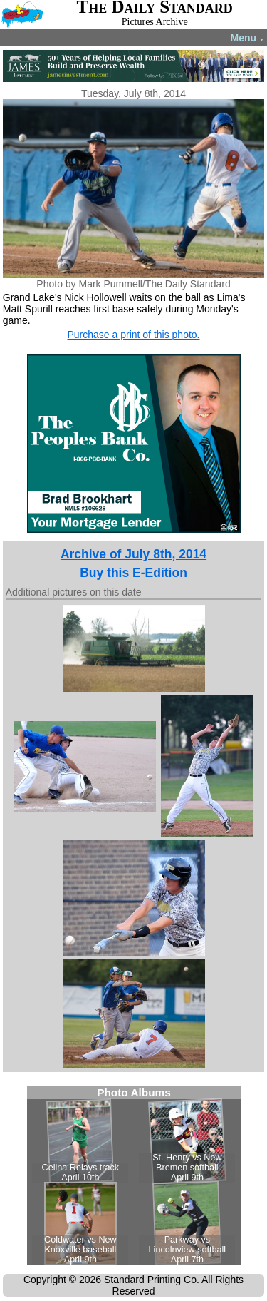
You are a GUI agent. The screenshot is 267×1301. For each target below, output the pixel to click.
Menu (247, 38)
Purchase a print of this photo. (134, 334)
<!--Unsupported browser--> (134, 1175)
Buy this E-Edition (133, 573)
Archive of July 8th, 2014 (133, 554)
